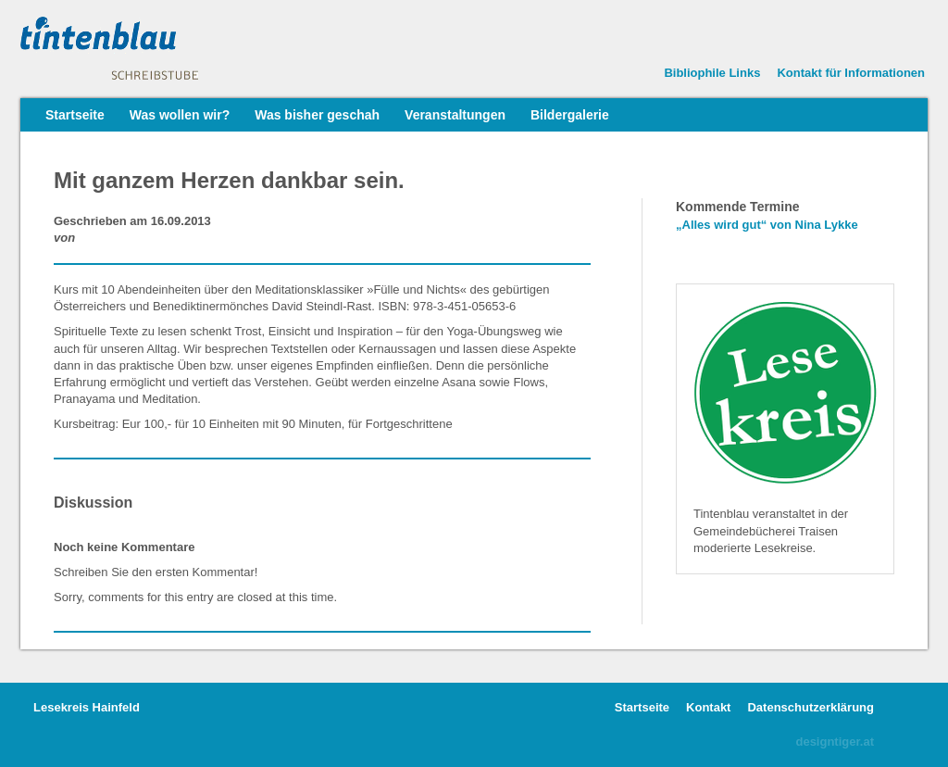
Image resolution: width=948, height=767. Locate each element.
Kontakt (708, 707)
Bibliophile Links (712, 73)
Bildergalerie (569, 114)
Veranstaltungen (455, 114)
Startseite (75, 114)
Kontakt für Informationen (851, 73)
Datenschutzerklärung (810, 707)
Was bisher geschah (317, 114)
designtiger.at (834, 741)
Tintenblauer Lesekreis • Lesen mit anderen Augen (159, 48)
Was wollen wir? (180, 114)
